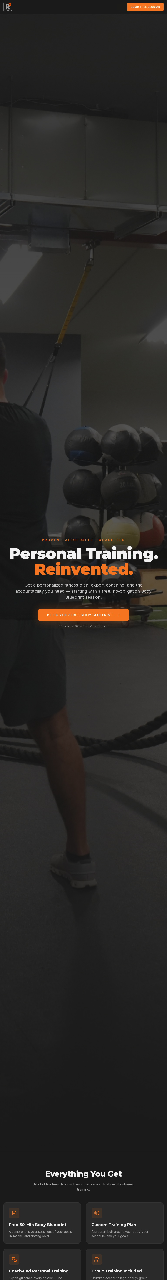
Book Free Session (145, 6)
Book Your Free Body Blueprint (83, 615)
